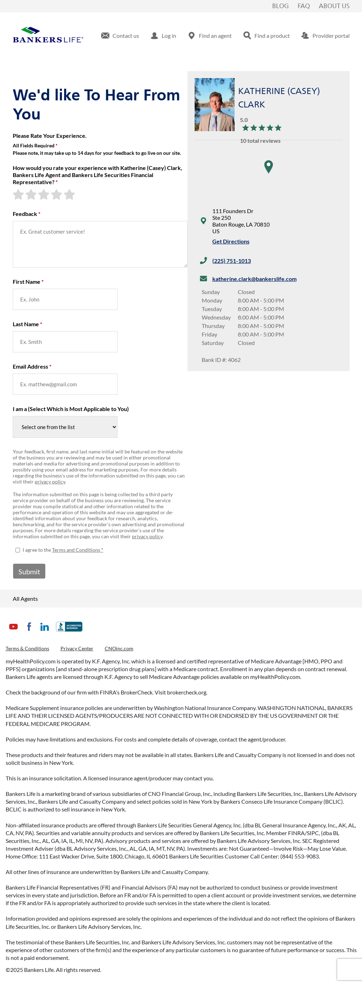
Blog (280, 6)
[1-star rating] (19, 194)
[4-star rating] (57, 194)
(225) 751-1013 (231, 260)
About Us (334, 6)
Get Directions (230, 241)
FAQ (304, 6)
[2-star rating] (31, 194)
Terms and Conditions (76, 550)
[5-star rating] (70, 194)
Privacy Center (77, 648)
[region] (269, 173)
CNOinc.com (119, 648)
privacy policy (50, 482)
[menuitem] (120, 35)
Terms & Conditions (27, 648)
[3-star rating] (44, 194)
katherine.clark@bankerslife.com (254, 278)
